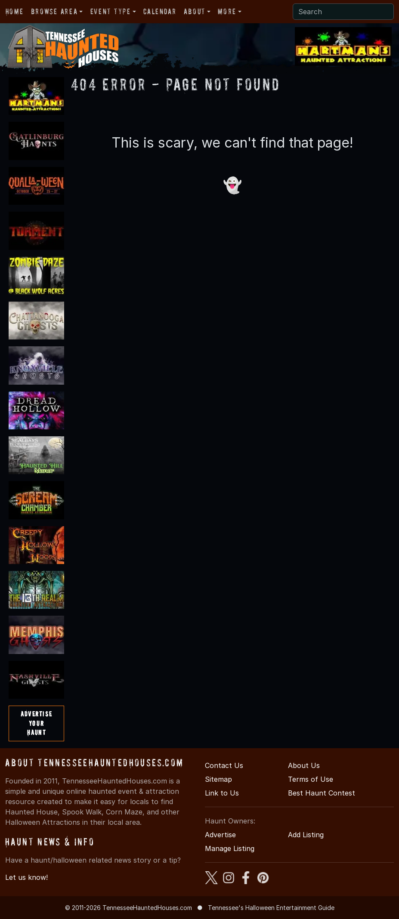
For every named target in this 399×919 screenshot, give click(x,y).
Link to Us (222, 793)
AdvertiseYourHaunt (36, 723)
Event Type (110, 11)
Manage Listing (229, 848)
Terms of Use (310, 779)
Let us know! (26, 877)
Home (14, 11)
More (227, 11)
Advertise (220, 834)
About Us (304, 765)
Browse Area (54, 11)
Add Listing (306, 834)
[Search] (343, 11)
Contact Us (224, 765)
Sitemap (218, 779)
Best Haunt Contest (321, 793)
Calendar (159, 11)
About (194, 11)
